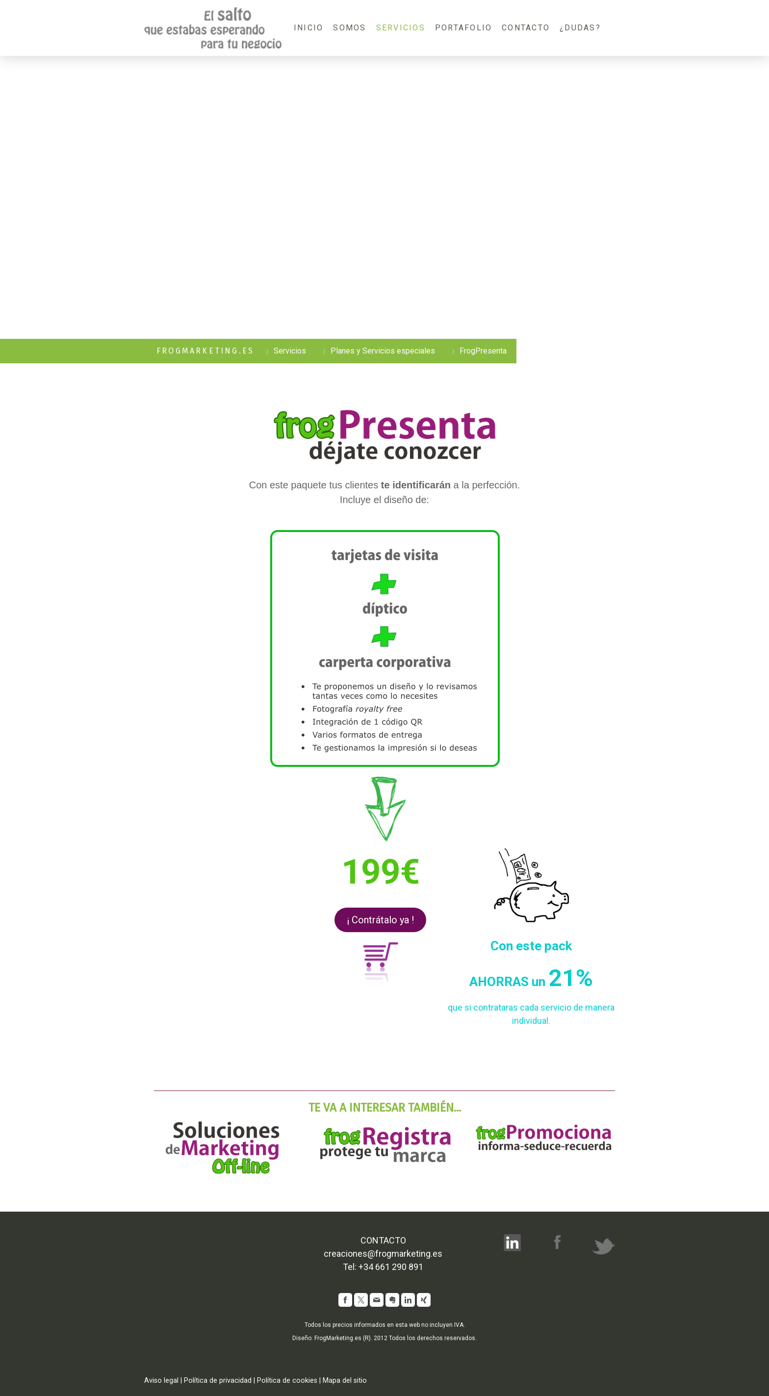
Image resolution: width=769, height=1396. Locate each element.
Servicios (400, 27)
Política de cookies (287, 1380)
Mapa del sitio (345, 1380)
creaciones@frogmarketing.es (383, 1253)
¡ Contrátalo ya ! (380, 920)
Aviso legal (161, 1380)
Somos (349, 27)
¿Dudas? (580, 27)
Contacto (526, 27)
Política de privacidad (218, 1380)
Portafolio (463, 27)
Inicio (308, 27)
